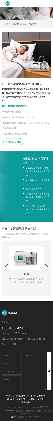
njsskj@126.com (16, 333)
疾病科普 (31, 399)
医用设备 (10, 399)
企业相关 (25, 402)
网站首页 (10, 396)
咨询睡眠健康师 (13, 140)
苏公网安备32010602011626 (26, 416)
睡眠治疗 (20, 396)
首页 (8, 24)
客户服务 (41, 399)
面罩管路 (20, 399)
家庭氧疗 (33, 24)
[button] (6, 267)
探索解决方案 (19, 24)
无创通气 (31, 396)
